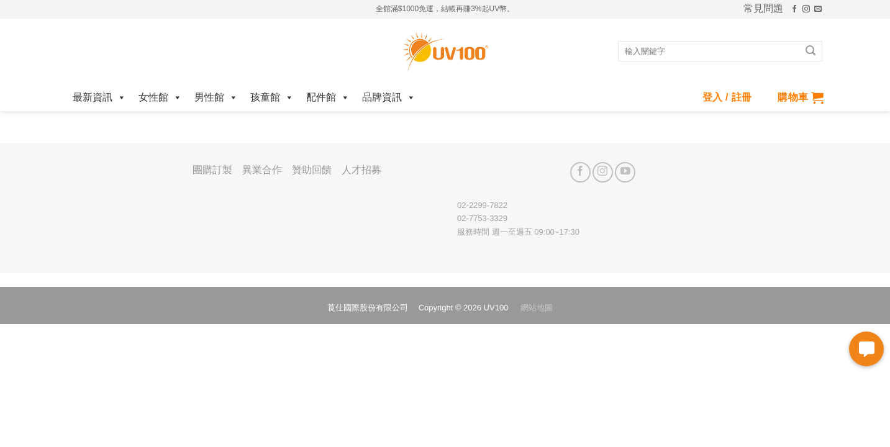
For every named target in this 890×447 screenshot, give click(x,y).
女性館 (160, 97)
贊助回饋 (312, 170)
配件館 (328, 97)
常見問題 (763, 9)
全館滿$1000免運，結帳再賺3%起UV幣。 (445, 8)
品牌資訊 (388, 97)
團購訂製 (212, 170)
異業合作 (262, 170)
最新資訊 (99, 97)
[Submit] (810, 51)
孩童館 (272, 97)
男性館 (216, 97)
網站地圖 (536, 307)
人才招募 (361, 170)
